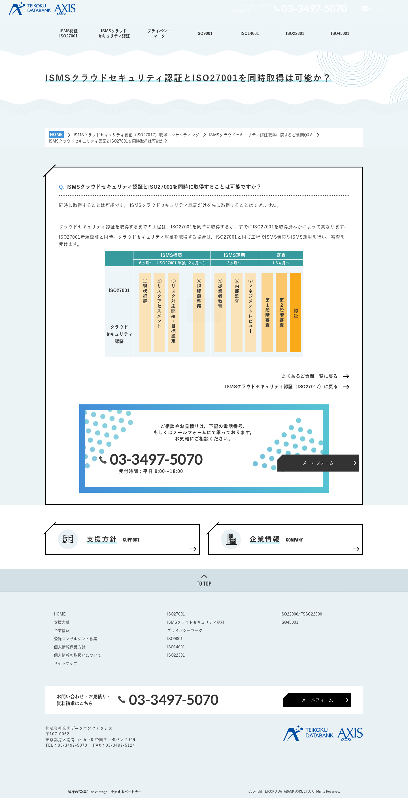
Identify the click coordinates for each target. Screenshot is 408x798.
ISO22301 (295, 33)
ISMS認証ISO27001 (68, 33)
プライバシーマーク (159, 33)
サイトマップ (65, 663)
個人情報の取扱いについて (77, 655)
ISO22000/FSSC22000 (301, 614)
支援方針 (62, 622)
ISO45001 (340, 33)
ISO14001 (250, 33)
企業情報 (62, 631)
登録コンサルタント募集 (75, 639)
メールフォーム (317, 700)
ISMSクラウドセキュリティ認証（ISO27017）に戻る (281, 386)
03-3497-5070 (73, 745)
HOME (60, 614)
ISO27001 (176, 614)
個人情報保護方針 (70, 647)
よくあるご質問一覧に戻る (310, 376)
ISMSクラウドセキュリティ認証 (114, 33)
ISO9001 (204, 33)
